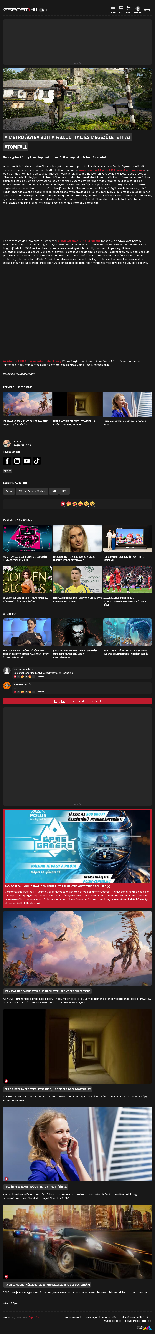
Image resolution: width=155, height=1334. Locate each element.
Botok (9, 491)
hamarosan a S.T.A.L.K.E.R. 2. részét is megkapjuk (111, 170)
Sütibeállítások (112, 1320)
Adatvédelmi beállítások (134, 1317)
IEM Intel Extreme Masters (32, 491)
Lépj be (59, 701)
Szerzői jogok (90, 1317)
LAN (54, 491)
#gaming (7, 471)
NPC (64, 491)
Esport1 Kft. (35, 1317)
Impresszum (72, 1317)
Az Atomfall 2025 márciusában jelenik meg (32, 361)
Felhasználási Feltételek (138, 1320)
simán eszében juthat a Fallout (79, 241)
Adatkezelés (109, 1317)
